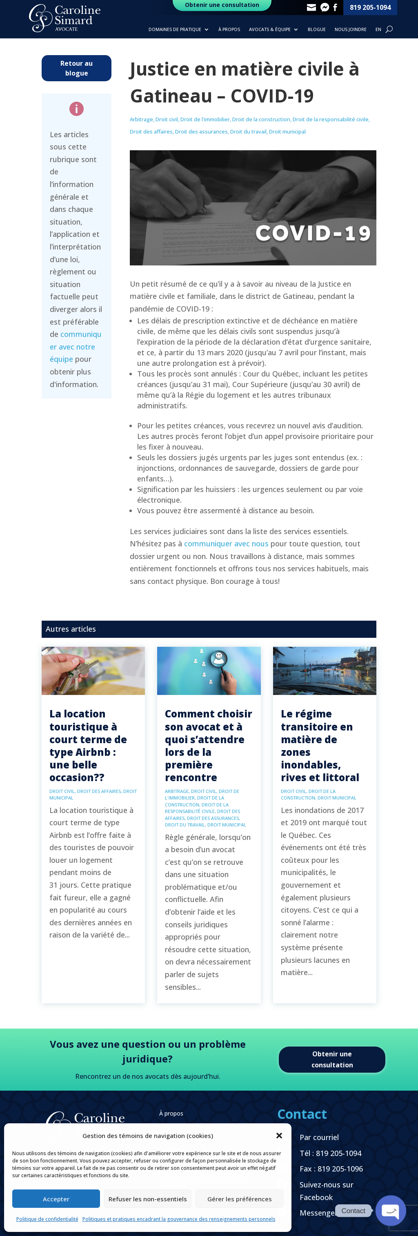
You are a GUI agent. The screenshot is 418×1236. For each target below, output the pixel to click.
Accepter (56, 1199)
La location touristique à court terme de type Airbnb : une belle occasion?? (88, 745)
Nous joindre (351, 29)
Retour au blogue (76, 68)
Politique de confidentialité (47, 1219)
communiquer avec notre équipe (76, 346)
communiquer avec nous (226, 543)
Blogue (317, 29)
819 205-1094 (370, 7)
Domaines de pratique (175, 29)
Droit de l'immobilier (205, 119)
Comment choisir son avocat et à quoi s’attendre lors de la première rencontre (208, 745)
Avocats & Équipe (270, 29)
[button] (279, 1135)
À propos (229, 29)
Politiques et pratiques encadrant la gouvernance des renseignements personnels (179, 1219)
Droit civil (167, 119)
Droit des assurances (201, 131)
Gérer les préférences (239, 1199)
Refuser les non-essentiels (148, 1199)
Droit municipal (287, 131)
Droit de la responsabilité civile (331, 119)
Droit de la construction (261, 119)
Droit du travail (248, 131)
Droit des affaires (151, 131)
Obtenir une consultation (332, 1059)
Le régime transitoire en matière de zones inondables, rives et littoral (320, 745)
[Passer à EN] (378, 31)
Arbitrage (141, 119)
